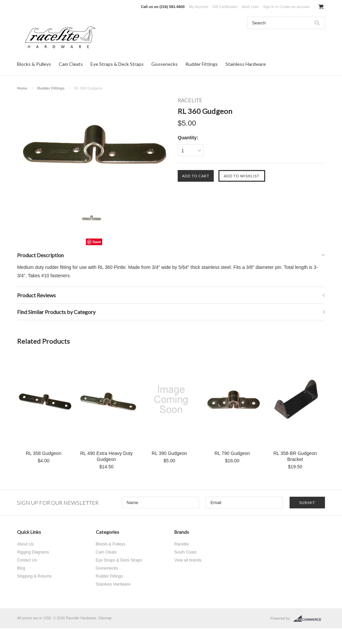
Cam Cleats (71, 64)
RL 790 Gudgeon (232, 453)
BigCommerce (309, 618)
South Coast (185, 552)
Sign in (268, 7)
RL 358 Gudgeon (43, 453)
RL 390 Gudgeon (169, 453)
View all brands (187, 560)
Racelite (181, 544)
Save (97, 242)
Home (22, 88)
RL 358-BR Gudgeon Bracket (295, 456)
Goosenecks (164, 64)
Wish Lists (250, 7)
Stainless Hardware (245, 64)
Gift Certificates (224, 7)
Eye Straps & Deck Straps (117, 64)
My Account (198, 7)
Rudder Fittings (201, 64)
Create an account (295, 7)
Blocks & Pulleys (34, 64)
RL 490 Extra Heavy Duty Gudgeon (106, 456)
